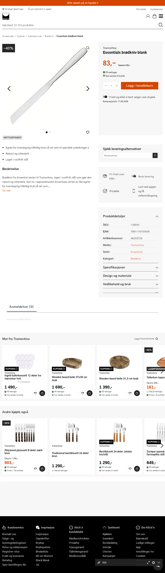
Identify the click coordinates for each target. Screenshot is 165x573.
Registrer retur (11, 551)
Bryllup (40, 543)
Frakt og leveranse (13, 556)
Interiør (107, 547)
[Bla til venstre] (9, 88)
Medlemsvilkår (77, 556)
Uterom (107, 551)
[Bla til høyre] (87, 88)
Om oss (140, 534)
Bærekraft (142, 538)
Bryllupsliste (43, 547)
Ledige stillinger (145, 543)
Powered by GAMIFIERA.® (19, 319)
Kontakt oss (9, 534)
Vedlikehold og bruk (117, 284)
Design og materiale (117, 275)
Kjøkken (21, 36)
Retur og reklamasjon (14, 547)
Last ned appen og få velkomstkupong (147, 191)
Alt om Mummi (44, 556)
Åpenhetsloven (144, 564)
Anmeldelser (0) (21, 306)
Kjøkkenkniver (35, 36)
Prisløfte (114, 191)
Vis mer (6, 190)
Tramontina (109, 48)
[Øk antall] (117, 85)
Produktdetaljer (114, 216)
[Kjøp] (42, 393)
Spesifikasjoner (114, 267)
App (138, 547)
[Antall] (111, 85)
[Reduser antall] (106, 85)
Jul (37, 564)
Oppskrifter (42, 538)
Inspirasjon (42, 534)
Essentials (137, 252)
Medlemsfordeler (79, 538)
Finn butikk (141, 9)
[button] (87, 132)
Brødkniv (49, 36)
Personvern (142, 560)
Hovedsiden (8, 36)
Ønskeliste (42, 551)
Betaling (7, 560)
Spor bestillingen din (14, 564)
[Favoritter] (35, 393)
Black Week (42, 560)
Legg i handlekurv (139, 85)
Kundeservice (156, 9)
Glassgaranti (76, 547)
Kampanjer (109, 556)
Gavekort (108, 538)
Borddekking (110, 543)
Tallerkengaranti (78, 551)
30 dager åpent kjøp (12, 9)
